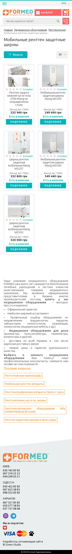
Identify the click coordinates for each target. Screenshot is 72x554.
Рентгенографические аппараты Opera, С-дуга (34, 392)
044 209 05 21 (11, 476)
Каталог (44, 13)
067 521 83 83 (11, 502)
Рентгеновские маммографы (23, 375)
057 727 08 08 (11, 508)
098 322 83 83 (11, 492)
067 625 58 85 (11, 489)
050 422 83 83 (11, 486)
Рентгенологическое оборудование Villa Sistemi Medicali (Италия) (35, 410)
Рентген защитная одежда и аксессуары (30, 419)
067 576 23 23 (11, 473)
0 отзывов (28, 89)
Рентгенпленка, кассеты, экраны (25, 400)
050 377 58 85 (11, 505)
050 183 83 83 (11, 470)
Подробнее (19, 122)
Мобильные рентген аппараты (24, 383)
